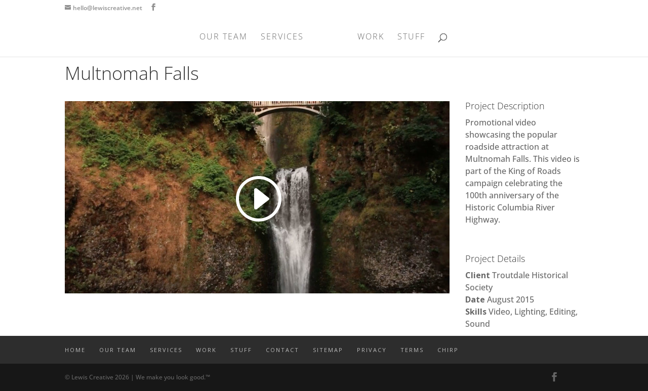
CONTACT (282, 350)
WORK (367, 37)
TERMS (412, 350)
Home (75, 350)
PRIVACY (372, 350)
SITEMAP (328, 350)
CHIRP (448, 350)
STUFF (408, 37)
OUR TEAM (226, 37)
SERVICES (285, 37)
